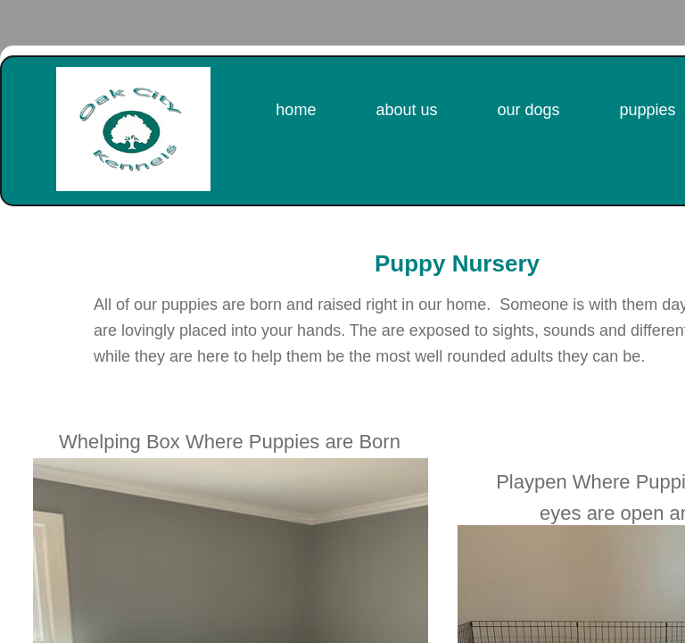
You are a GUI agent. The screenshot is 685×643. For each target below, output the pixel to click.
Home (296, 110)
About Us (406, 110)
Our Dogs (528, 110)
